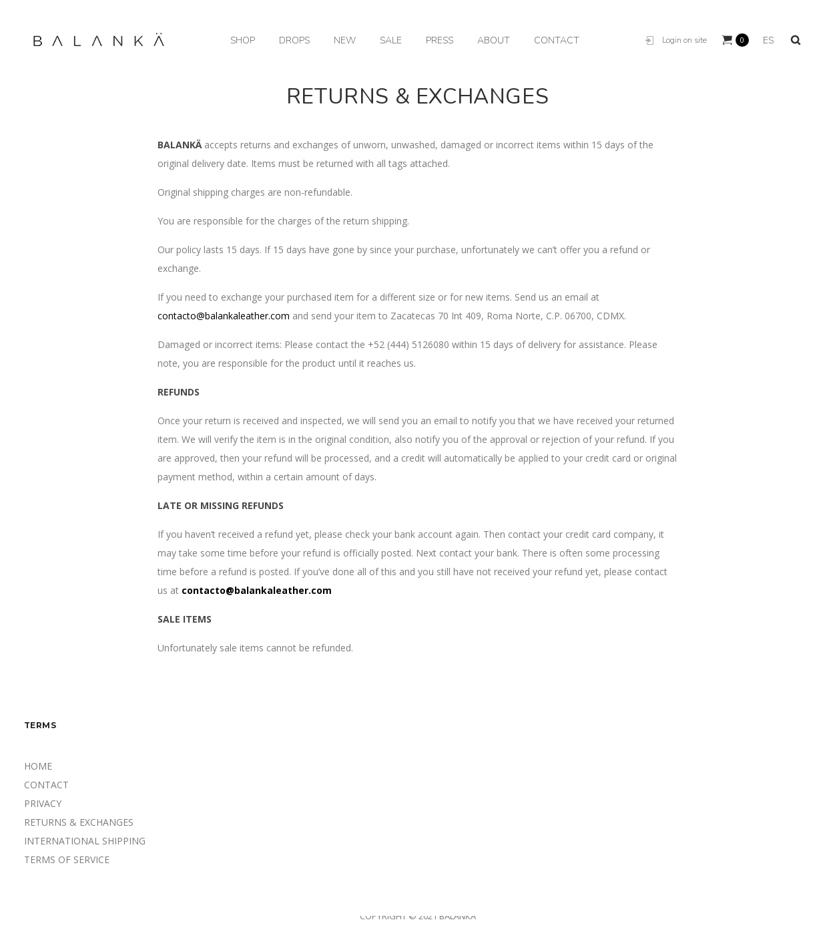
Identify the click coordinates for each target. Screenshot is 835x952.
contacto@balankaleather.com (224, 315)
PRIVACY (42, 803)
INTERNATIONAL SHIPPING (85, 840)
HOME (38, 766)
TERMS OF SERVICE (66, 859)
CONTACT (46, 784)
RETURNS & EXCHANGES (78, 822)
